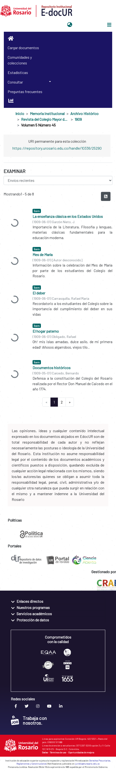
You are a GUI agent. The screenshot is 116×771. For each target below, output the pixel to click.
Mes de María (43, 254)
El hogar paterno (46, 331)
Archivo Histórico (84, 113)
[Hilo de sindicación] (105, 196)
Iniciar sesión (86, 24)
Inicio (19, 113)
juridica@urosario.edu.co (87, 763)
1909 (78, 119)
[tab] (58, 601)
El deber (39, 293)
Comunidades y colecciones (20, 60)
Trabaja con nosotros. (29, 720)
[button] (70, 25)
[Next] (70, 402)
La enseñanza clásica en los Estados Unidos (68, 216)
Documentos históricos (52, 367)
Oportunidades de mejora (81, 752)
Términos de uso (58, 752)
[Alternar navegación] (109, 25)
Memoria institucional (47, 113)
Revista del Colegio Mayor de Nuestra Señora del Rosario (45, 119)
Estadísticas (18, 72)
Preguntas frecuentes (25, 91)
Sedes (45, 752)
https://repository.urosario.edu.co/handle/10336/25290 (57, 148)
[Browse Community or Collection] (58, 180)
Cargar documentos (23, 47)
